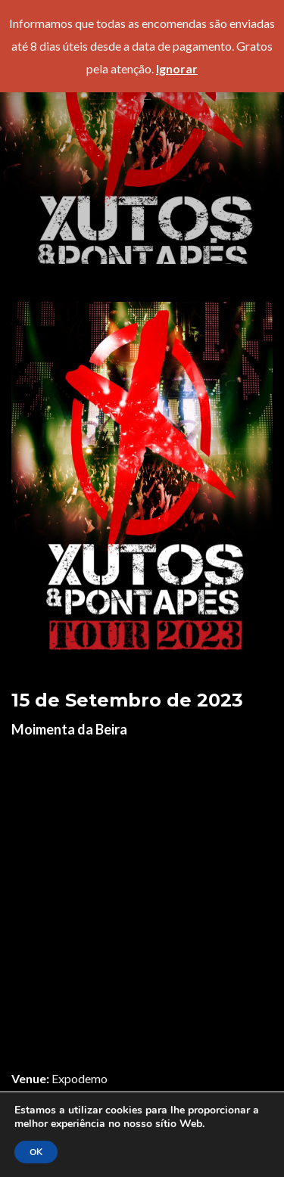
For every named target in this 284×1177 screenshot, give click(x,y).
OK (36, 1152)
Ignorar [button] (177, 68)
